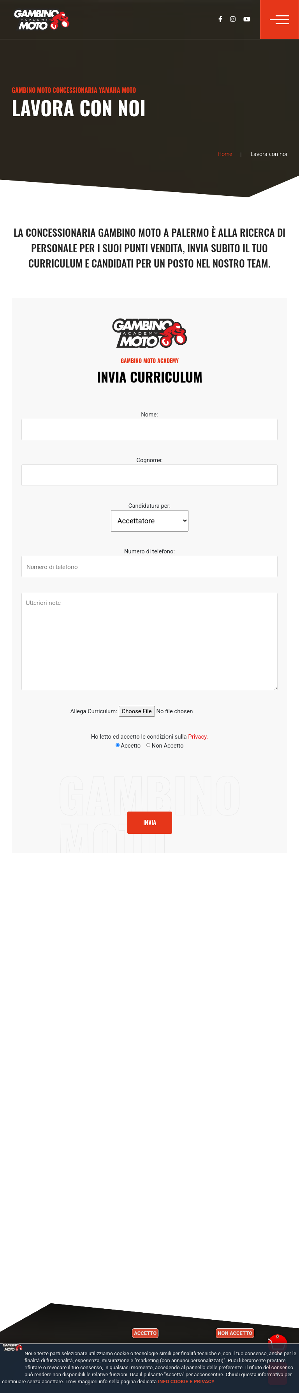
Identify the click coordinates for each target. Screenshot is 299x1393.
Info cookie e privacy (186, 1381)
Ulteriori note (149, 641)
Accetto (145, 1333)
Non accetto (235, 1333)
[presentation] (67, 777)
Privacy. (198, 736)
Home (225, 153)
